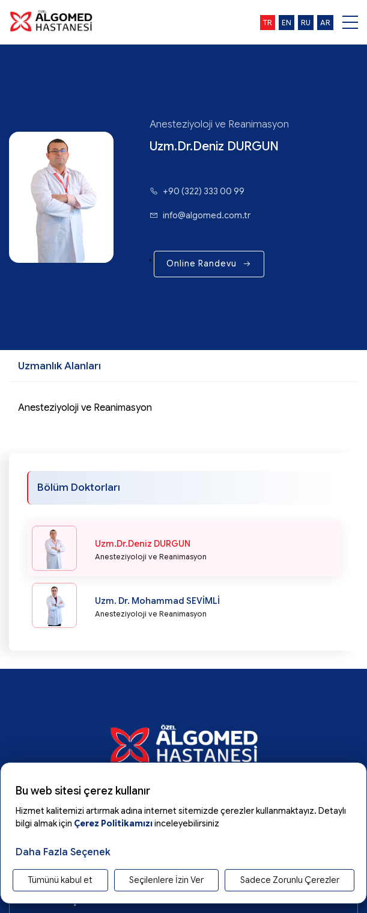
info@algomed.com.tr (200, 215)
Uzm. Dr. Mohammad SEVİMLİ (157, 600)
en (286, 22)
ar (325, 22)
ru (306, 22)
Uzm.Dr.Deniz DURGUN (142, 543)
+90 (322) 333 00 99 (197, 191)
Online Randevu (209, 263)
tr (267, 22)
